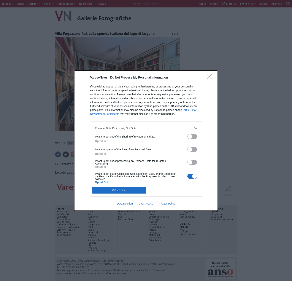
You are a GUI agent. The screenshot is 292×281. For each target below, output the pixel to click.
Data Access (146, 203)
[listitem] (146, 128)
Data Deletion (125, 203)
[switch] (192, 136)
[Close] (210, 77)
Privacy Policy (167, 203)
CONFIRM (119, 190)
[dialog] (146, 141)
